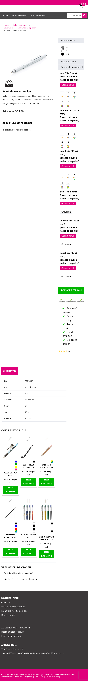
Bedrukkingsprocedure (12, 631)
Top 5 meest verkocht (12, 649)
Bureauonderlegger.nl (23, 677)
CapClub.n (39, 677)
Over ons (5, 602)
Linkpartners (6, 677)
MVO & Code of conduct (13, 606)
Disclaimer (71, 674)
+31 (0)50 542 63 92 (44, 674)
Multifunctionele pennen (27, 28)
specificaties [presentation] (9, 371)
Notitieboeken (19, 15)
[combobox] (77, 15)
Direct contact (8, 615)
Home (6, 15)
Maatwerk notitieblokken (14, 610)
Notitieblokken (37, 15)
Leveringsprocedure (11, 636)
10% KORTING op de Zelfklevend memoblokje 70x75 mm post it (32, 653)
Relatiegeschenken (20, 25)
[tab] (9, 371)
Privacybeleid (60, 674)
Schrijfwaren (8, 28)
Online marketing (53, 677)
